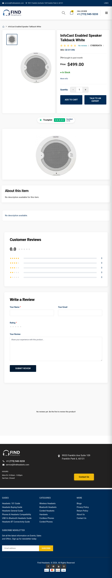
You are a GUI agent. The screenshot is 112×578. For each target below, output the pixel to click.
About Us (81, 514)
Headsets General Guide (12, 511)
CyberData (96, 45)
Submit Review (23, 368)
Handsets (43, 514)
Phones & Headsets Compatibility (16, 514)
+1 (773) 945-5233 (13, 461)
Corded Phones (46, 522)
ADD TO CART (71, 100)
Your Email (62, 307)
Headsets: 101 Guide (11, 503)
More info (64, 79)
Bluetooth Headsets (48, 507)
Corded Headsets (46, 511)
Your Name (15, 307)
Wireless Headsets (47, 503)
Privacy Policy (83, 507)
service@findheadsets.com (13, 3)
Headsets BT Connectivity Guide (16, 522)
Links (106, 3)
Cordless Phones (46, 518)
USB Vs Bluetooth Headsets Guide (17, 518)
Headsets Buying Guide (12, 507)
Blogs (79, 503)
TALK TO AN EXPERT (95, 99)
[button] (63, 13)
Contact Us (84, 477)
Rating (13, 323)
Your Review (15, 334)
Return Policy (82, 511)
